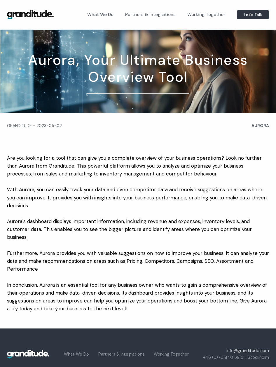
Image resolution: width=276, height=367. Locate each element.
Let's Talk (253, 14)
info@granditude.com (247, 350)
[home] (30, 14)
